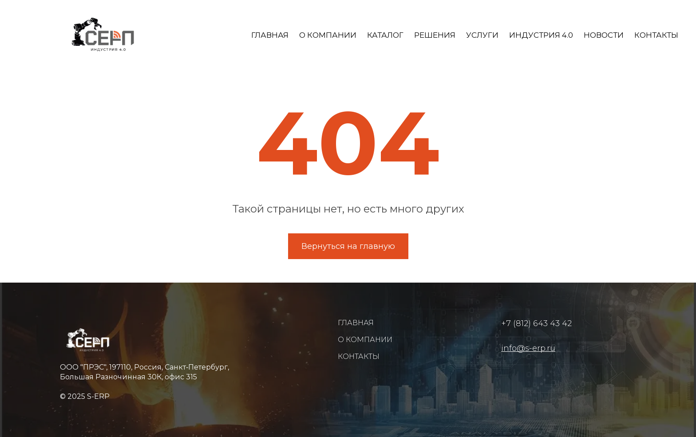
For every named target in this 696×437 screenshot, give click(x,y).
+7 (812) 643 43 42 (536, 323)
